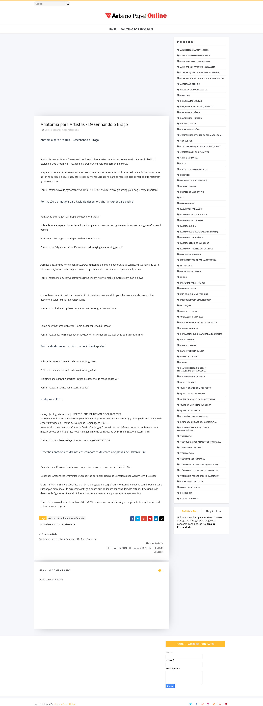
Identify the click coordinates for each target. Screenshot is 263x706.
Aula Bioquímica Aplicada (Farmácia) (199, 72)
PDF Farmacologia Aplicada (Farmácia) (200, 334)
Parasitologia (187, 345)
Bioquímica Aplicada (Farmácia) (196, 106)
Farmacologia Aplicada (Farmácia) (198, 231)
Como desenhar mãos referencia (63, 129)
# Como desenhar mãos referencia (67, 522)
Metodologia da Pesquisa (193, 294)
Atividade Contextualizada (194, 61)
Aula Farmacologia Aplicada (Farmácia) (200, 78)
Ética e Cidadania (188, 498)
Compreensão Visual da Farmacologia (199, 135)
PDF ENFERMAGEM (188, 328)
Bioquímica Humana (190, 118)
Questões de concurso (191, 393)
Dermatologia (187, 186)
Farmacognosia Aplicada (192, 214)
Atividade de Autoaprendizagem (196, 67)
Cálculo (183, 163)
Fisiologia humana (189, 254)
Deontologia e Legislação (193, 180)
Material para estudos (191, 283)
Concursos (185, 141)
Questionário (186, 382)
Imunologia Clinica (189, 271)
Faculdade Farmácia (190, 209)
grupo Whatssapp (189, 487)
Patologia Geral (188, 356)
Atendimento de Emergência (194, 55)
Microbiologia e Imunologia (194, 300)
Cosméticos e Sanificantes (193, 152)
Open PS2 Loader (187, 311)
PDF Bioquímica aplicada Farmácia (197, 322)
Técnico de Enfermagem (191, 459)
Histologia (185, 266)
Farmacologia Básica (190, 237)
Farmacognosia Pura (190, 220)
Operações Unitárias (190, 317)
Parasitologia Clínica (191, 351)
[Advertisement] (100, 76)
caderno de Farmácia (190, 481)
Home (113, 29)
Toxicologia (186, 453)
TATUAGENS (185, 436)
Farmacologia (187, 226)
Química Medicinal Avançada (194, 405)
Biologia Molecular (190, 101)
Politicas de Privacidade (137, 29)
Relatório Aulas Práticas (193, 416)
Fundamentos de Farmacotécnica (197, 260)
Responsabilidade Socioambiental (197, 422)
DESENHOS (184, 175)
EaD (181, 197)
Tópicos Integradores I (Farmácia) (198, 464)
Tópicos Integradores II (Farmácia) (198, 470)
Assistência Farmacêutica (193, 50)
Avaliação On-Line (188, 84)
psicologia (185, 493)
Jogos (182, 277)
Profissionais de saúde (191, 376)
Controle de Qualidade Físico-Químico (199, 146)
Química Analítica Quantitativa (196, 399)
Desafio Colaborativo (191, 192)
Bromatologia (187, 124)
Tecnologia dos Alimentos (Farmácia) (199, 442)
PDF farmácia (186, 339)
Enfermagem (186, 203)
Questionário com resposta (194, 388)
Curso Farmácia (187, 158)
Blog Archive (212, 511)
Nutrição (184, 305)
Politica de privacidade (188, 512)
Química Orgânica (189, 410)
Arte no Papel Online (66, 700)
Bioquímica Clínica (189, 112)
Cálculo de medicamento (192, 169)
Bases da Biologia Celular (193, 89)
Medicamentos (187, 288)
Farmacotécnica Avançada (193, 243)
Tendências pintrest (190, 447)
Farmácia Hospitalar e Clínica (195, 248)
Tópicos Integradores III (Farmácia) (198, 476)
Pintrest (184, 362)
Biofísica (184, 95)
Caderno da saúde (188, 129)
